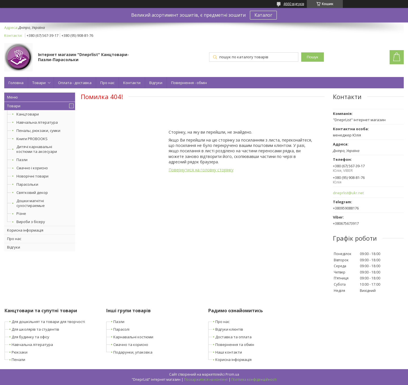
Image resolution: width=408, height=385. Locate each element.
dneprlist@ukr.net (348, 193)
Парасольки (27, 184)
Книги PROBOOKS (32, 138)
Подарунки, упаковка (132, 352)
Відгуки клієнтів (229, 329)
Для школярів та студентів (35, 329)
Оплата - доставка (75, 82)
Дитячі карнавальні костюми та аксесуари (36, 149)
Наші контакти (228, 352)
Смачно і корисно (32, 167)
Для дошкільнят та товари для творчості (48, 321)
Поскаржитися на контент (206, 379)
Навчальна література (37, 122)
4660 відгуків (293, 3)
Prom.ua (232, 374)
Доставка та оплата (233, 336)
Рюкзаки (19, 352)
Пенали (18, 359)
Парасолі (121, 329)
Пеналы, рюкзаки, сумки (38, 130)
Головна (16, 82)
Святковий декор (32, 192)
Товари (39, 82)
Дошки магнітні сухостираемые (30, 203)
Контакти (132, 82)
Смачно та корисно (130, 344)
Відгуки (155, 82)
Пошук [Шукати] (312, 57)
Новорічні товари (32, 176)
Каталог (263, 15)
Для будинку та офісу (30, 336)
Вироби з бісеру (30, 221)
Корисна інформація (25, 230)
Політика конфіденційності (254, 379)
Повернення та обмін (234, 344)
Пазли (21, 159)
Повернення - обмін (189, 82)
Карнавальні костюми (133, 336)
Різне (21, 213)
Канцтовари (27, 114)
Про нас (107, 82)
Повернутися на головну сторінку (201, 169)
